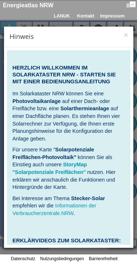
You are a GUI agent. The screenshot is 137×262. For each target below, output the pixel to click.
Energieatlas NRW (28, 5)
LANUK (62, 16)
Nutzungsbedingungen (62, 258)
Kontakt (85, 16)
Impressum (112, 16)
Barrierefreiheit (103, 258)
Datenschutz (23, 258)
